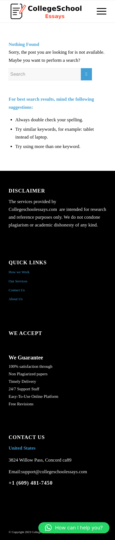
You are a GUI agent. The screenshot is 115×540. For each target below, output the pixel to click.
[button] (73, 527)
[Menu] (98, 11)
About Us (15, 299)
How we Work (19, 272)
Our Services (18, 281)
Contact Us (17, 290)
